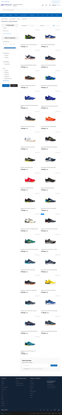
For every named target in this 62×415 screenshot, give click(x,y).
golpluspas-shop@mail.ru (51, 381)
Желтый (7, 72)
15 (16, 28)
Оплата (31, 389)
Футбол (2, 401)
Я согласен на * (33, 368)
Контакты (31, 393)
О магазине (32, 383)
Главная (31, 381)
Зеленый (7, 74)
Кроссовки (5, 28)
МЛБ (2, 399)
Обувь (2, 385)
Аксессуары (3, 389)
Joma (6, 55)
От (3, 44)
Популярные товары (19, 383)
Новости (31, 395)
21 (16, 30)
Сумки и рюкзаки (4, 387)
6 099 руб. (30, 170)
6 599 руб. (30, 190)
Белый (6, 70)
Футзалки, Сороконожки (7, 33)
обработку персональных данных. (36, 368)
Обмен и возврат (33, 391)
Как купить (32, 385)
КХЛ (2, 393)
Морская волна (8, 78)
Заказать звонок (56, 1)
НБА (2, 395)
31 (16, 33)
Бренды (2, 381)
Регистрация (6, 1)
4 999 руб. (50, 47)
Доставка (31, 387)
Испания (7, 64)
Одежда (2, 383)
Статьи (31, 397)
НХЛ (2, 391)
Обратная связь (5, 413)
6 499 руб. (50, 170)
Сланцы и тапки (5, 30)
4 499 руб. (30, 47)
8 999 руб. (30, 231)
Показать (6, 85)
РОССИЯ (2, 403)
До (10, 44)
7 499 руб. (30, 354)
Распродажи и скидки (19, 385)
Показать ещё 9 (6, 80)
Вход (2, 1)
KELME (6, 57)
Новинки (17, 381)
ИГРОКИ (2, 405)
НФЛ (2, 397)
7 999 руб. (30, 211)
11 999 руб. (50, 313)
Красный (7, 76)
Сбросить (14, 85)
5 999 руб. (50, 149)
